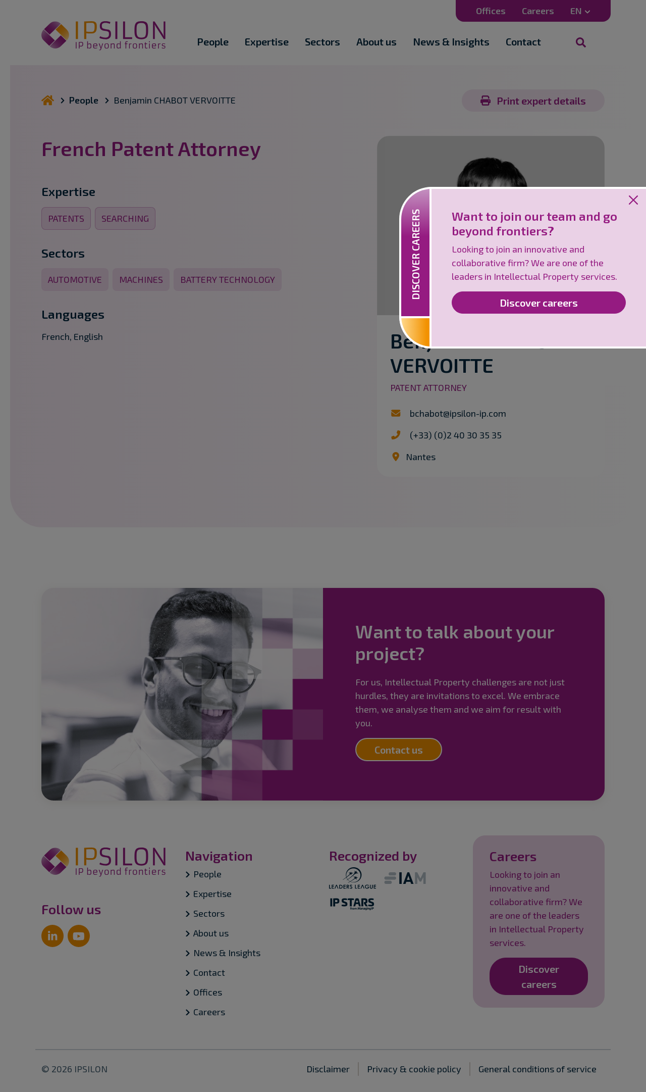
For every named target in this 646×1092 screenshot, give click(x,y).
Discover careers (539, 302)
